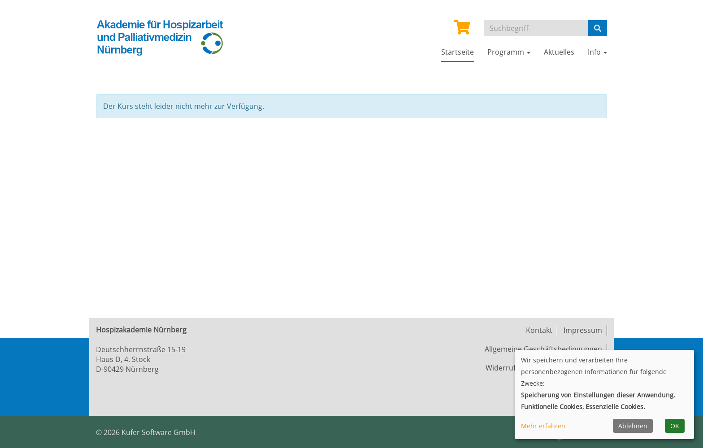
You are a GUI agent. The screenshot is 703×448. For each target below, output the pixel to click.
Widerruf (501, 368)
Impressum (583, 330)
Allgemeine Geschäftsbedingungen (543, 349)
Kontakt (539, 330)
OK (674, 426)
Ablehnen (632, 426)
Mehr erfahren (543, 426)
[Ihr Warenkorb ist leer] (462, 30)
